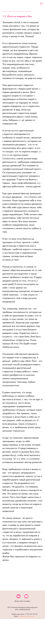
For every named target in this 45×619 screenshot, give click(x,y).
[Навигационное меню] (41, 3)
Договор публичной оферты (22, 601)
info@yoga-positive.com (26, 616)
